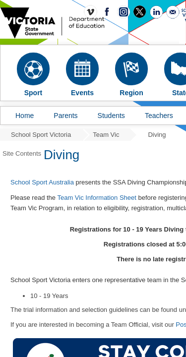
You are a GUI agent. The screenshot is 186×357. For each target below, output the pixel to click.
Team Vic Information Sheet (96, 197)
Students (111, 115)
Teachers (159, 115)
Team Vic (106, 134)
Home (24, 115)
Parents (65, 115)
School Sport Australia (42, 182)
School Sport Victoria (41, 134)
